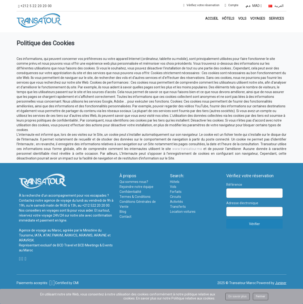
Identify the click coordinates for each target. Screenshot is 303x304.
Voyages (257, 18)
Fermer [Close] (260, 296)
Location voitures (183, 211)
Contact (125, 216)
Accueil (211, 18)
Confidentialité (130, 192)
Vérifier (254, 224)
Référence (234, 184)
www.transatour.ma (187, 149)
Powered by (271, 283)
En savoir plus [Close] (237, 296)
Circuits (175, 197)
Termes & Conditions (135, 197)
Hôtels (228, 18)
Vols (242, 18)
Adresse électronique (242, 203)
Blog (123, 211)
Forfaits (176, 192)
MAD (252, 6)
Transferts (178, 207)
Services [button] (276, 18)
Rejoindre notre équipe (136, 187)
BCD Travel (65, 245)
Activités (176, 202)
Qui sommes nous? (134, 182)
